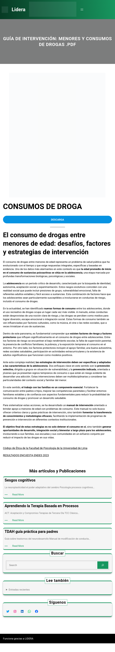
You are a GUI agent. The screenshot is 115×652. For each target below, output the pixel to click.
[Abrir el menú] (84, 10)
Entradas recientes (19, 598)
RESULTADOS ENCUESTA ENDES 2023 (28, 464)
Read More (18, 503)
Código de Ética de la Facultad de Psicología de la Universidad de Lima (45, 456)
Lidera (19, 10)
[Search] (102, 574)
